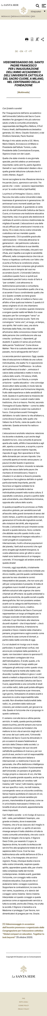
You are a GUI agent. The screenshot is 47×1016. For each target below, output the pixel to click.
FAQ (23, 998)
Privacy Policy (23, 1009)
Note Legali (23, 1002)
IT (26, 51)
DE (16, 51)
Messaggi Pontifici (21, 16)
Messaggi (6, 16)
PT (31, 51)
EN (21, 51)
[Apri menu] (43, 6)
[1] (10, 230)
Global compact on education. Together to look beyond (23, 931)
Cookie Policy (23, 1005)
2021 (33, 16)
